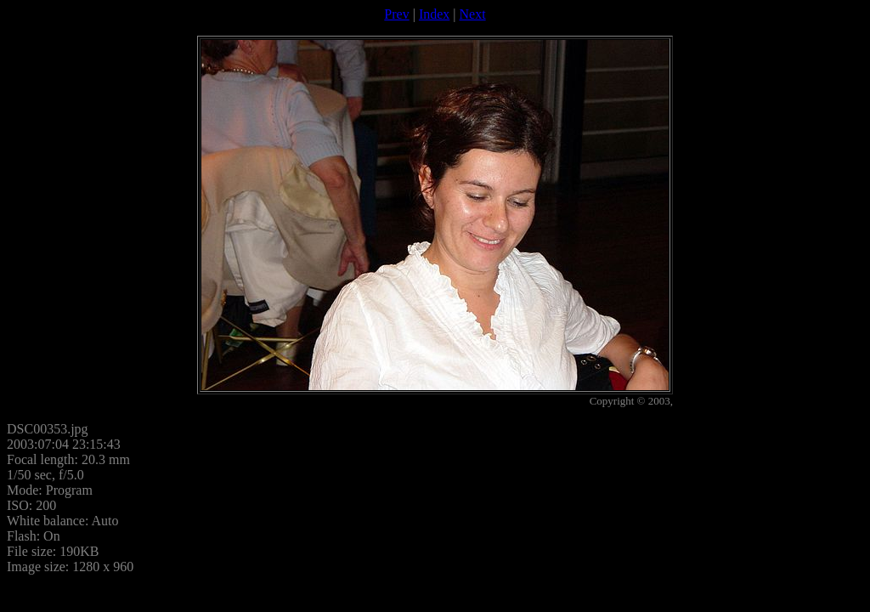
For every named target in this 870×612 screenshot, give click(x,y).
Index (434, 14)
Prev (396, 14)
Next (473, 14)
